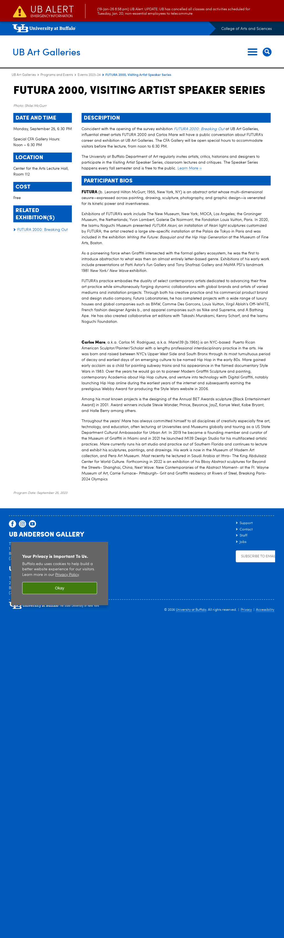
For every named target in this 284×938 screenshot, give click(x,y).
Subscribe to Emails (259, 813)
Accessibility (265, 866)
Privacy (246, 866)
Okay (59, 844)
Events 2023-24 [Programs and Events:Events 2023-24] (89, 75)
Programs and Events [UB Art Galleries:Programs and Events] (56, 75)
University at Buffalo (191, 866)
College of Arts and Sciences (246, 29)
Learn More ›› (190, 425)
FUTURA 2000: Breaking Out (199, 386)
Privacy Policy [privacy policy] (67, 831)
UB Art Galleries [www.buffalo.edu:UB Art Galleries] (24, 75)
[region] (59, 830)
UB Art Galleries (48, 51)
